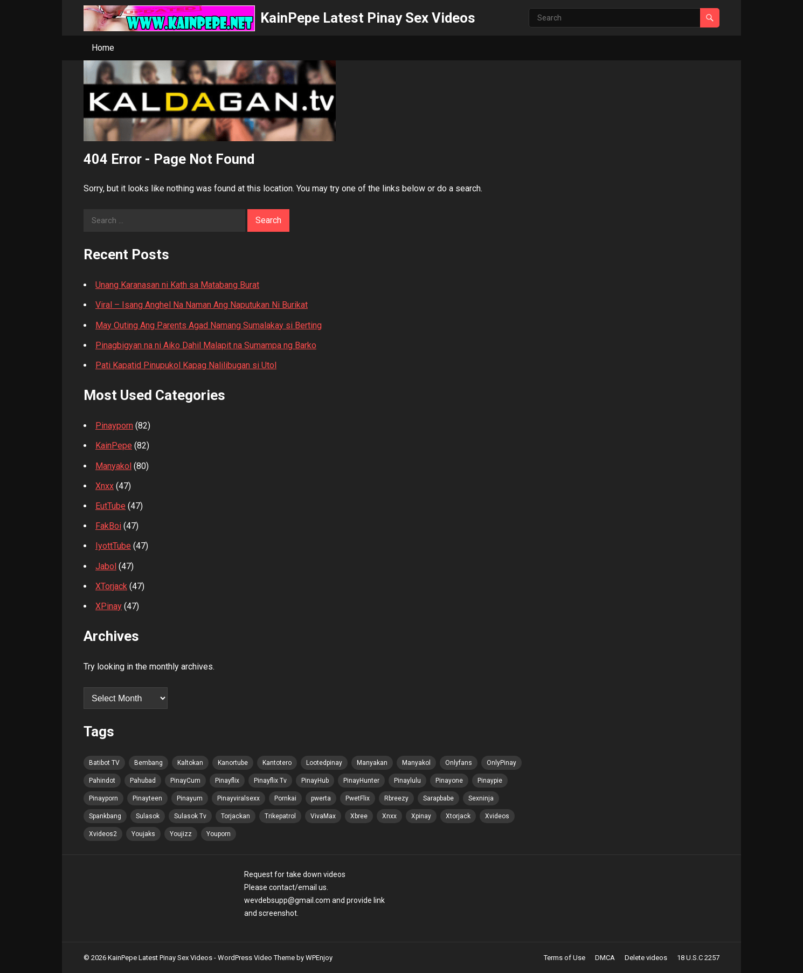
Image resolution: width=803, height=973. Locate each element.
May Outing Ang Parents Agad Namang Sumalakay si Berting (208, 325)
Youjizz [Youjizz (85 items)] (181, 834)
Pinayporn (114, 425)
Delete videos (646, 958)
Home (103, 48)
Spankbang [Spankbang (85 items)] (105, 816)
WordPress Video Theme (256, 958)
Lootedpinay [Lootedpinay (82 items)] (324, 763)
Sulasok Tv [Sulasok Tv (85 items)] (190, 816)
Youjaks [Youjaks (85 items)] (143, 834)
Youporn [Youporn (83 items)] (218, 834)
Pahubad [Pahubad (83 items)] (143, 780)
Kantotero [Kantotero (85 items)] (277, 763)
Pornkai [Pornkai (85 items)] (285, 798)
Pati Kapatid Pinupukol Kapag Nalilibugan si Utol (185, 365)
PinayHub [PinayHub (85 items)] (315, 780)
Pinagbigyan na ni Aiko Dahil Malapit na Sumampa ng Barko (205, 345)
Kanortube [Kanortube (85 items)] (233, 763)
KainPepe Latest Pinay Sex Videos (367, 18)
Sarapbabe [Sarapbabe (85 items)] (438, 798)
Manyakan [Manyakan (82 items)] (372, 763)
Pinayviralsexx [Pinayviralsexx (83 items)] (238, 798)
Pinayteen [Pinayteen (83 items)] (147, 798)
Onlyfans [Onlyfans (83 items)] (458, 763)
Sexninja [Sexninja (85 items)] (481, 798)
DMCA (605, 958)
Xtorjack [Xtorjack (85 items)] (458, 816)
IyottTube (113, 546)
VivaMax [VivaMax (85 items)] (323, 816)
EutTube (110, 506)
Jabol (105, 566)
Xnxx (104, 486)
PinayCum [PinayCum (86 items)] (185, 780)
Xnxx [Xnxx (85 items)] (389, 816)
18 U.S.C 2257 (698, 958)
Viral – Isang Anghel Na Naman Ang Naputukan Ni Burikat (201, 305)
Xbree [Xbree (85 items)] (359, 816)
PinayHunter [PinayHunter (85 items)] (361, 780)
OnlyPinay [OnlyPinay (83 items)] (501, 763)
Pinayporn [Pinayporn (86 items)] (103, 798)
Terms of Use (564, 958)
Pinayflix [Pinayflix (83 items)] (227, 780)
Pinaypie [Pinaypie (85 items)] (489, 780)
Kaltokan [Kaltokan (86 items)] (190, 763)
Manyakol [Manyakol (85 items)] (416, 763)
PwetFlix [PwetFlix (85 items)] (357, 798)
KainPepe (113, 445)
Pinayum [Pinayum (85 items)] (190, 798)
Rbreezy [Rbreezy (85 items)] (396, 798)
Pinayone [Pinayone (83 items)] (449, 780)
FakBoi (108, 526)
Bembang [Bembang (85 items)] (148, 763)
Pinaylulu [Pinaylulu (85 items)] (407, 780)
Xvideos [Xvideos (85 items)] (497, 816)
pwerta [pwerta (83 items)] (321, 798)
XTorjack (111, 586)
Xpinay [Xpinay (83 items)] (421, 816)
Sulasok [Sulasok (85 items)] (148, 816)
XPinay (108, 606)
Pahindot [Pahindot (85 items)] (102, 780)
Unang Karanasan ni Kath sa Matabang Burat (177, 285)
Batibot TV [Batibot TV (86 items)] (104, 763)
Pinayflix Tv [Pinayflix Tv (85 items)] (270, 780)
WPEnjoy (319, 958)
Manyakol (113, 466)
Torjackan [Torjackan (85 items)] (235, 816)
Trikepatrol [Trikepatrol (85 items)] (280, 816)
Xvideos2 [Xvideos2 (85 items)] (103, 834)
